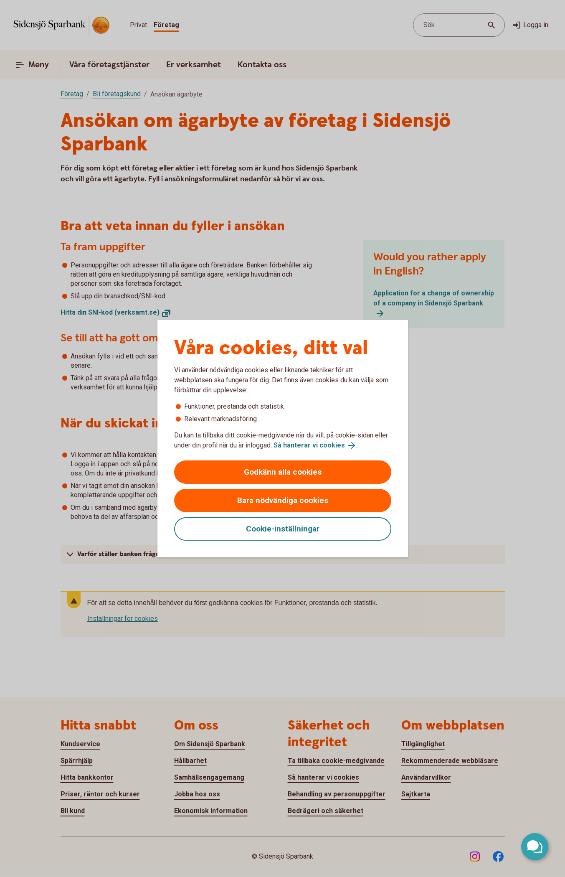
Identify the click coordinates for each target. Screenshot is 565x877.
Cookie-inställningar (282, 529)
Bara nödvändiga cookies (282, 500)
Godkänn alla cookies (283, 472)
